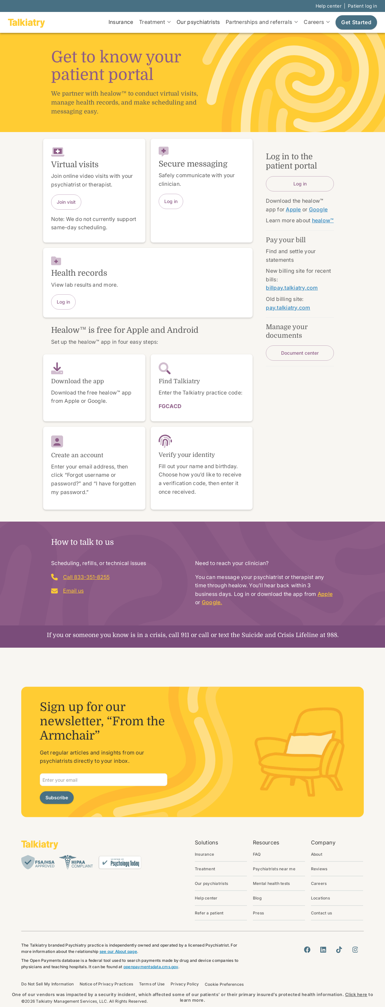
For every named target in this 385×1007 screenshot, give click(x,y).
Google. (212, 602)
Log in (171, 201)
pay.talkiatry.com (288, 307)
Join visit (66, 202)
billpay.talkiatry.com (292, 287)
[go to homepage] (26, 22)
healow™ (323, 220)
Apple (325, 594)
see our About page (118, 951)
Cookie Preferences (224, 983)
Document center (300, 353)
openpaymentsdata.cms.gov (150, 966)
